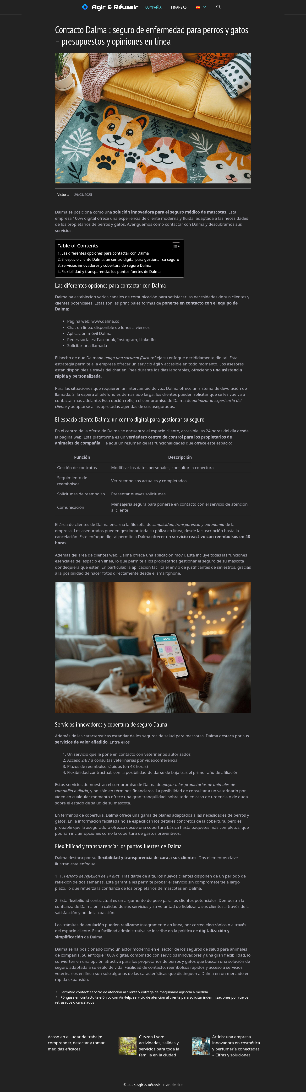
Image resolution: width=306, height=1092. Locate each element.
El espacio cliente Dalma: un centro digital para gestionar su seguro (120, 259)
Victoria (63, 194)
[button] (219, 7)
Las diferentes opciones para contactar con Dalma (105, 253)
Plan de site (173, 1084)
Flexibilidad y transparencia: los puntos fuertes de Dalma (111, 271)
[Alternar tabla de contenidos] (173, 246)
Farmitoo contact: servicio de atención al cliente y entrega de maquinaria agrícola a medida (134, 992)
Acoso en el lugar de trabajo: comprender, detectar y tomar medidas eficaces (76, 1043)
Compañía (154, 7)
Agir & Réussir (115, 7)
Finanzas (179, 7)
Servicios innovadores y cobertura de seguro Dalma (106, 265)
